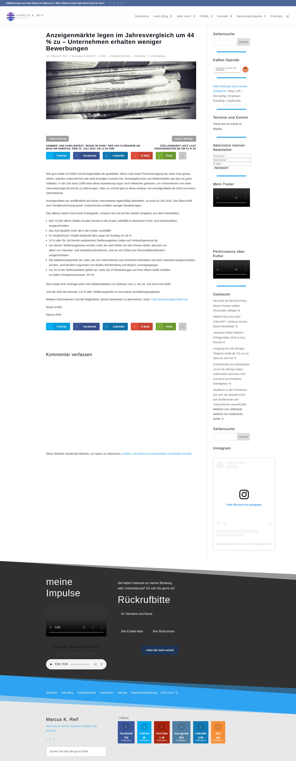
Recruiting (140, 56)
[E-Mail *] (232, 164)
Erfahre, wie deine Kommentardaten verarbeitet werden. (157, 453)
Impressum (106, 692)
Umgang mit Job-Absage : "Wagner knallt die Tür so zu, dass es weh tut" (231, 353)
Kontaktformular (86, 692)
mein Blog (161, 14)
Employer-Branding (120, 56)
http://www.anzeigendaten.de (169, 299)
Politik (204, 14)
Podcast (276, 14)
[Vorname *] (232, 156)
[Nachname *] (232, 160)
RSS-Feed (167, 692)
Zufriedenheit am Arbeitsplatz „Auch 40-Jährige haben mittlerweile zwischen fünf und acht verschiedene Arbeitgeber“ (231, 374)
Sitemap (122, 692)
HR (238, 91)
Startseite (142, 14)
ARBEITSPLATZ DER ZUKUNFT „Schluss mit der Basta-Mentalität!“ (230, 321)
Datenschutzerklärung (144, 692)
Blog (231, 91)
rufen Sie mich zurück (160, 650)
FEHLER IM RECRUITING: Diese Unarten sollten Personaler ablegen (230, 305)
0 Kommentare (157, 56)
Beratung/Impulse (249, 14)
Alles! (103, 56)
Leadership (234, 100)
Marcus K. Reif (59, 56)
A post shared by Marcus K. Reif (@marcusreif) (244, 543)
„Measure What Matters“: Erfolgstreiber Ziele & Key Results (229, 337)
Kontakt (222, 14)
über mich (184, 14)
